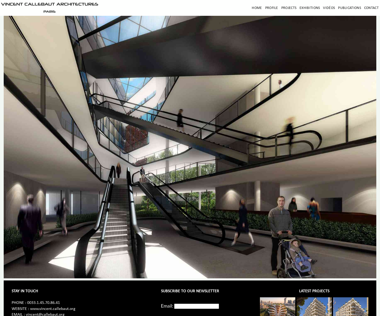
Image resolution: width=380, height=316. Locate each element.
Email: (167, 306)
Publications (349, 8)
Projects (288, 8)
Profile (271, 8)
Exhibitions (310, 8)
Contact (371, 8)
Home (257, 8)
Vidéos (329, 8)
